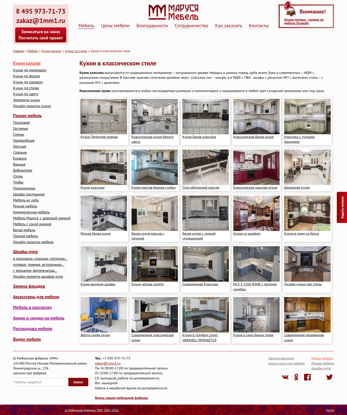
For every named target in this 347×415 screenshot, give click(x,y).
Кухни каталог (51, 51)
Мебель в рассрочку (32, 307)
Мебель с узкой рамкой (32, 224)
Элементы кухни (26, 100)
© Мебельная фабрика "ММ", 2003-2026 (91, 410)
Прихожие (21, 123)
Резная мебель (25, 206)
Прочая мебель (25, 236)
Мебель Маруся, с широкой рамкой (41, 218)
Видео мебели (27, 339)
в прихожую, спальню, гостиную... (40, 259)
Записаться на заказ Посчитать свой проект (41, 35)
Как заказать (228, 25)
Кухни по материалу (29, 70)
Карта (330, 410)
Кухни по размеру (28, 82)
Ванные (19, 164)
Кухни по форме (26, 76)
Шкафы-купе (25, 251)
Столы (18, 176)
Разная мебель (27, 115)
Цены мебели (115, 25)
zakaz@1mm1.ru (108, 363)
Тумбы (18, 182)
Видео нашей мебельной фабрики (121, 398)
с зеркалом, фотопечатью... (35, 271)
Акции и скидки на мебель (38, 318)
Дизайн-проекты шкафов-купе (38, 277)
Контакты (259, 25)
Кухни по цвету (25, 94)
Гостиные (20, 129)
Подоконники (24, 188)
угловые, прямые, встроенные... (38, 265)
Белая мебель (24, 230)
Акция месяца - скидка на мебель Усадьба (304, 21)
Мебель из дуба (26, 200)
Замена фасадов (29, 286)
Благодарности (152, 25)
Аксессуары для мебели (36, 297)
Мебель (86, 25)
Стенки (18, 134)
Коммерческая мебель (31, 212)
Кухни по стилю (76, 51)
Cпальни (20, 152)
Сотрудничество (191, 25)
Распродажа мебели (32, 328)
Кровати (20, 158)
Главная (18, 51)
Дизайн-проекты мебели (33, 242)
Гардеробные (24, 140)
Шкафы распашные (29, 194)
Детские (19, 146)
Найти (78, 382)
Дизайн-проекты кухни (32, 106)
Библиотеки (22, 170)
